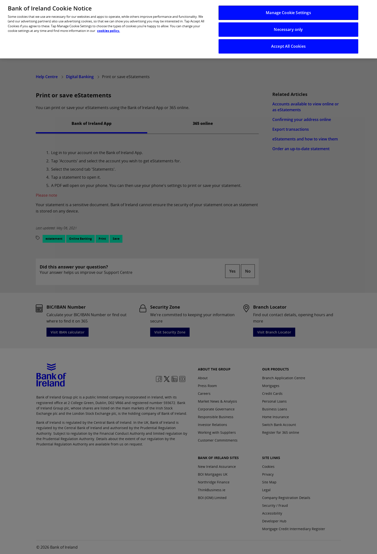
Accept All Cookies (288, 41)
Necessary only (288, 25)
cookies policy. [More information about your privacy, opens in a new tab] (108, 26)
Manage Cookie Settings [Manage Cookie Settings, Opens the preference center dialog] (288, 8)
